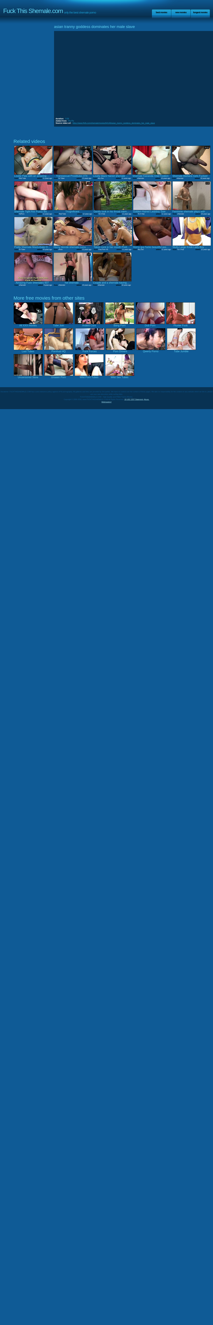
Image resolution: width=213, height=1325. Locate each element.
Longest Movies (200, 12)
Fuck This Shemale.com (33, 10)
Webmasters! (106, 402)
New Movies (180, 12)
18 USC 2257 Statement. (134, 399)
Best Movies (161, 12)
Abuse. (146, 399)
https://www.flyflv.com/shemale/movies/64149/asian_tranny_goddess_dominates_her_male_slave (113, 123)
